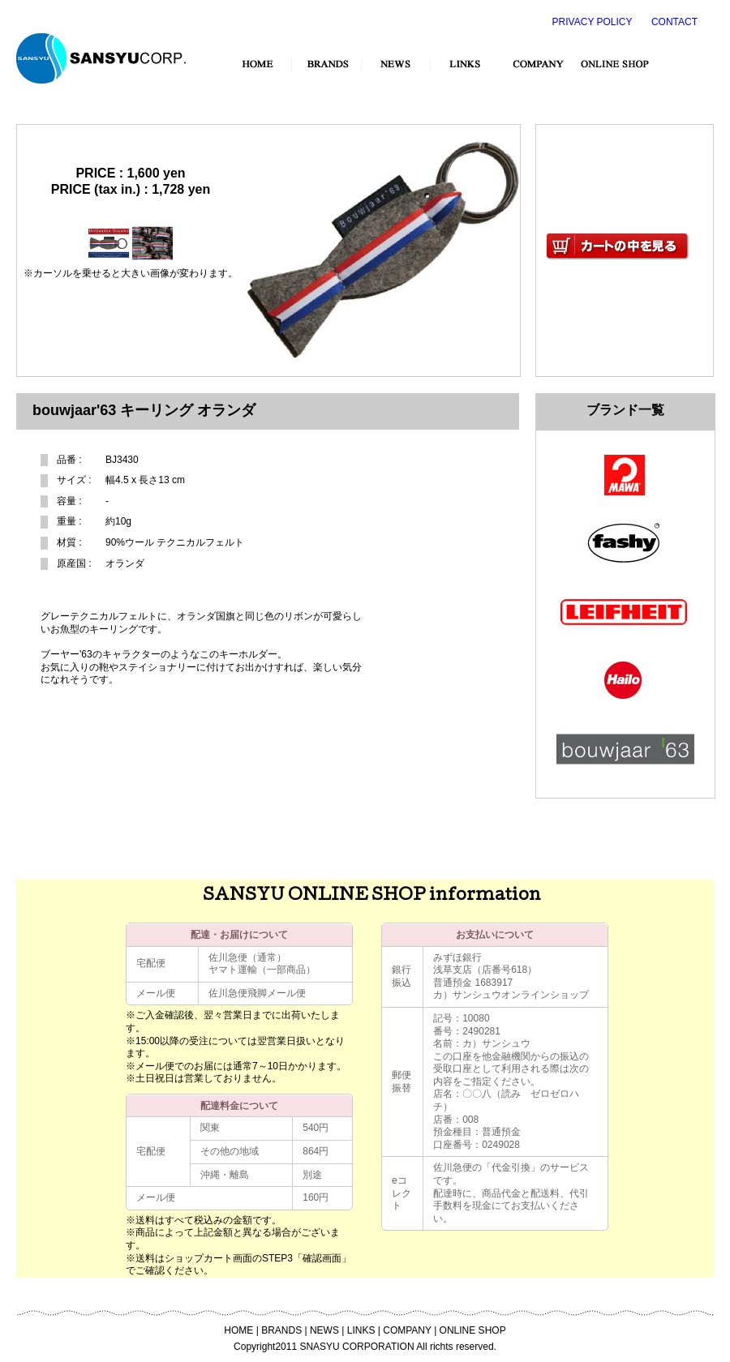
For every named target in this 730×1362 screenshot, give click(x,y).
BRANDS (281, 1330)
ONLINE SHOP (473, 1330)
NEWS (324, 1330)
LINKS (361, 1330)
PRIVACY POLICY (592, 22)
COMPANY (407, 1330)
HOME (238, 1330)
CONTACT (674, 22)
